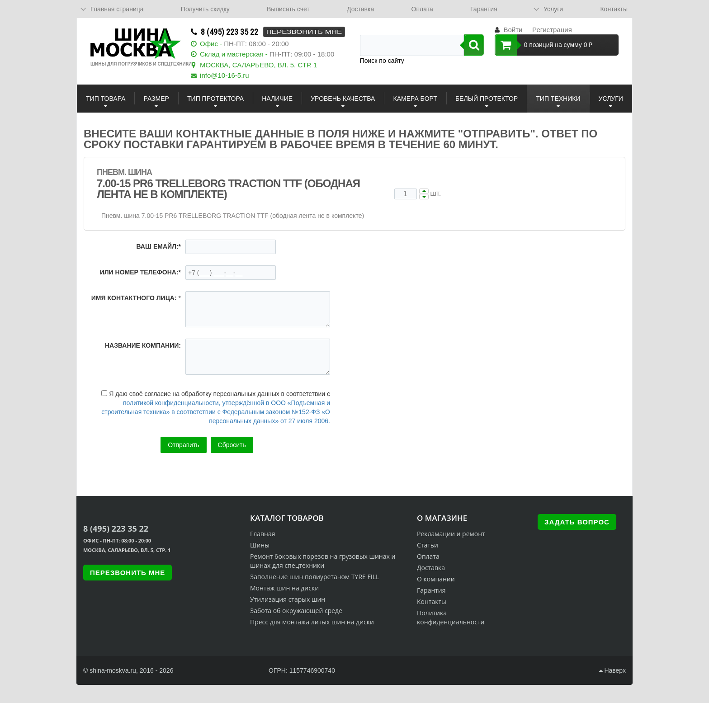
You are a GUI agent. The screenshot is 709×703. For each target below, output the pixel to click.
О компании (436, 579)
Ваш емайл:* (158, 246)
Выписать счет (288, 9)
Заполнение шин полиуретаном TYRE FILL (314, 576)
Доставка (360, 9)
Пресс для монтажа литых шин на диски (312, 622)
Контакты (613, 9)
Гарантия (483, 9)
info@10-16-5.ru (224, 75)
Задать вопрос (577, 522)
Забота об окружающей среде (296, 610)
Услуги (553, 9)
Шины (259, 545)
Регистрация (552, 29)
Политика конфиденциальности (450, 617)
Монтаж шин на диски (284, 588)
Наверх (612, 670)
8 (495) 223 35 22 (229, 32)
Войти (512, 29)
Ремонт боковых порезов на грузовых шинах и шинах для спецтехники (322, 561)
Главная (262, 533)
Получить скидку (205, 9)
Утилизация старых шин (287, 599)
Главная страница (117, 9)
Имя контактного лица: (134, 298)
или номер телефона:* (140, 272)
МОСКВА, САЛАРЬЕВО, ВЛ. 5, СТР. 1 (258, 65)
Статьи (427, 545)
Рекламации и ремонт (451, 533)
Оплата (422, 9)
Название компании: (143, 345)
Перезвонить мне (304, 31)
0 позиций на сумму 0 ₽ (544, 45)
